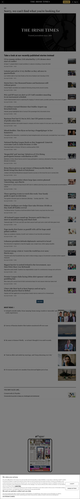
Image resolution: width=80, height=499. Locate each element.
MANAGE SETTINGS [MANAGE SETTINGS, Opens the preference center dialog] (72, 488)
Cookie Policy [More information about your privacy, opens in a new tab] (18, 486)
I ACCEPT (72, 483)
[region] (40, 487)
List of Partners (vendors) (9, 496)
